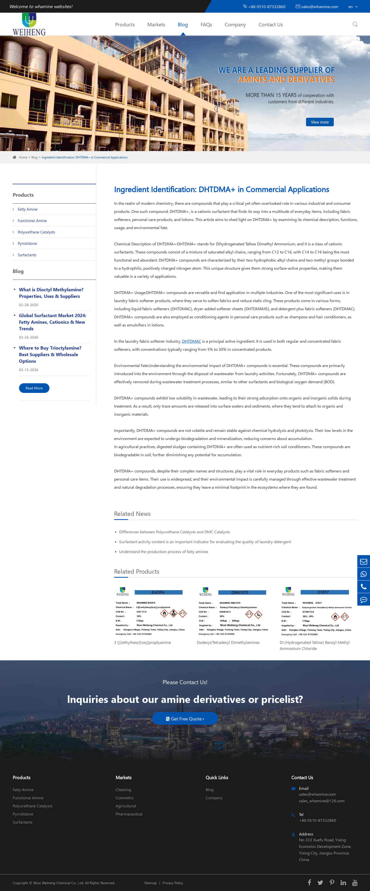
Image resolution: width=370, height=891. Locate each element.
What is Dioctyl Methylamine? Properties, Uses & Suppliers (51, 292)
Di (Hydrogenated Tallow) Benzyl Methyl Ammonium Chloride (315, 645)
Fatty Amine (28, 209)
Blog (183, 24)
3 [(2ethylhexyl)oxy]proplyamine (142, 642)
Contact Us (271, 24)
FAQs (206, 24)
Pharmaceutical (129, 813)
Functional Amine (32, 220)
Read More (34, 388)
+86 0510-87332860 (264, 6)
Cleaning (123, 789)
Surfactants (27, 254)
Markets (156, 24)
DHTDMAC (191, 341)
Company (235, 24)
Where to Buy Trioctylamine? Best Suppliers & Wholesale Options (50, 354)
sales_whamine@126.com (322, 800)
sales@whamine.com (317, 6)
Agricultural (126, 805)
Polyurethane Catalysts (36, 231)
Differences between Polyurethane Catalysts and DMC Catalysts (174, 531)
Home (23, 157)
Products (125, 24)
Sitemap (150, 882)
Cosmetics (125, 797)
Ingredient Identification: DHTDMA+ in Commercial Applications (85, 157)
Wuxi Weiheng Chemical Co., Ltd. (58, 882)
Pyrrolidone (27, 243)
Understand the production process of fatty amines (163, 551)
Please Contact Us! (185, 682)
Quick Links (217, 777)
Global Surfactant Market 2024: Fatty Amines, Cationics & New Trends (52, 322)
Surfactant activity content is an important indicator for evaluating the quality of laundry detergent (205, 541)
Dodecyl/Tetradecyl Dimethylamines (228, 642)
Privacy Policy (173, 882)
